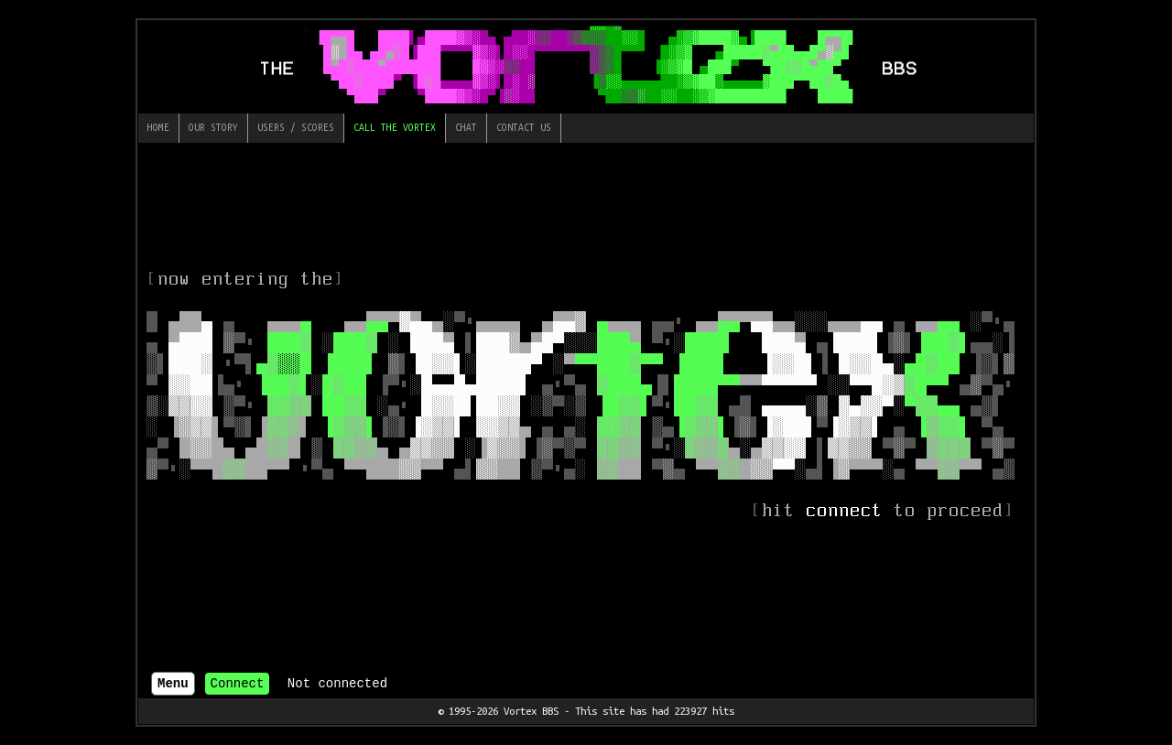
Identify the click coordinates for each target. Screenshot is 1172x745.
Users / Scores (295, 127)
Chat (466, 127)
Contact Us (523, 127)
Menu (173, 683)
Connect (238, 683)
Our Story (213, 127)
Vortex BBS (531, 711)
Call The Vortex (394, 127)
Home (158, 127)
